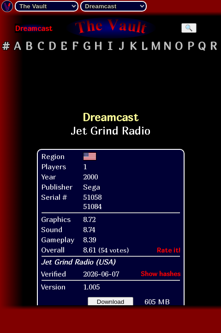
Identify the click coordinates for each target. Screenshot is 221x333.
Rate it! (168, 250)
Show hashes (160, 274)
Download (110, 301)
